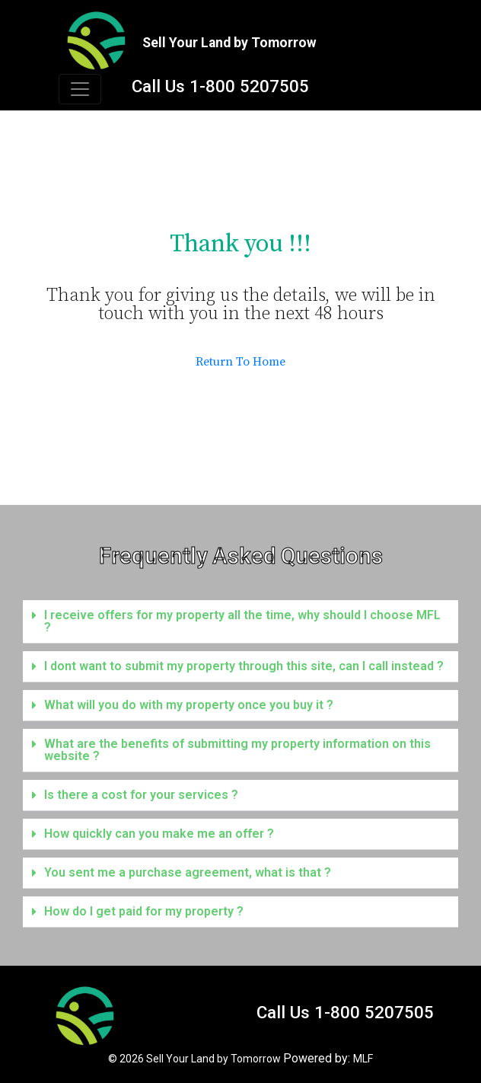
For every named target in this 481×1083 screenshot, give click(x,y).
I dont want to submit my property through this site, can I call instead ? (244, 666)
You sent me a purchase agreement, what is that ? (187, 872)
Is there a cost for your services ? (141, 794)
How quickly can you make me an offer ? (159, 833)
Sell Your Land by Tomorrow (213, 1059)
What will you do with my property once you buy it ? (188, 705)
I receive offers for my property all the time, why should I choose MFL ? (242, 621)
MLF (363, 1059)
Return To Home (240, 361)
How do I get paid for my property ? (144, 911)
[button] (240, 622)
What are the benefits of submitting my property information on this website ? (237, 749)
